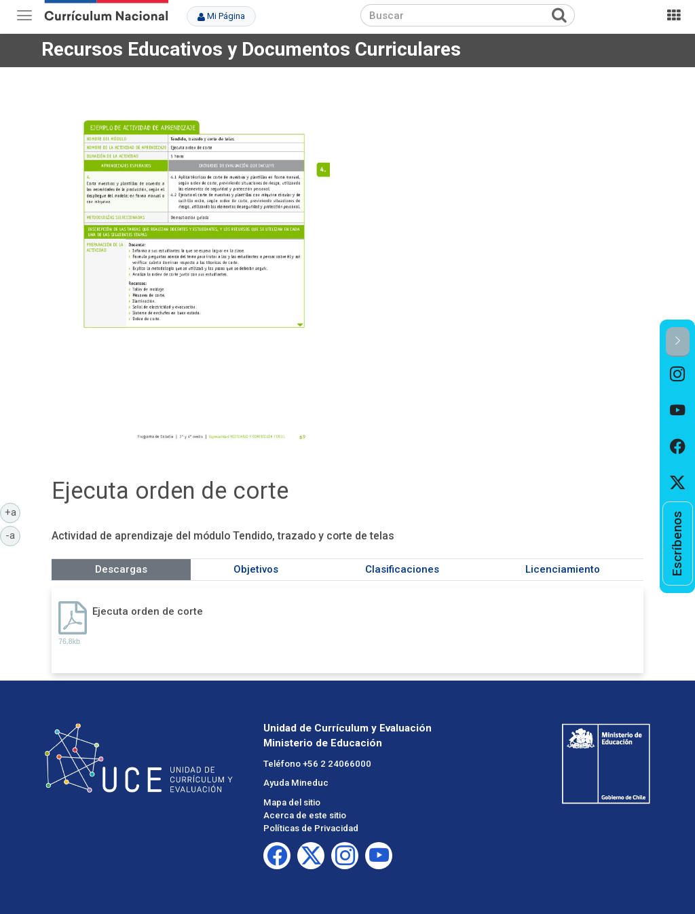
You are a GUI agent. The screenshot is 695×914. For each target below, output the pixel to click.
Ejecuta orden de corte (147, 611)
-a (12, 534)
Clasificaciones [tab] (402, 569)
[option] (677, 375)
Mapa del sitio (291, 802)
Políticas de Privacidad (310, 828)
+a (13, 511)
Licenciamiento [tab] (562, 569)
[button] (678, 341)
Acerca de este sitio (304, 815)
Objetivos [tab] (255, 569)
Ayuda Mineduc (295, 783)
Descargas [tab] (121, 569)
